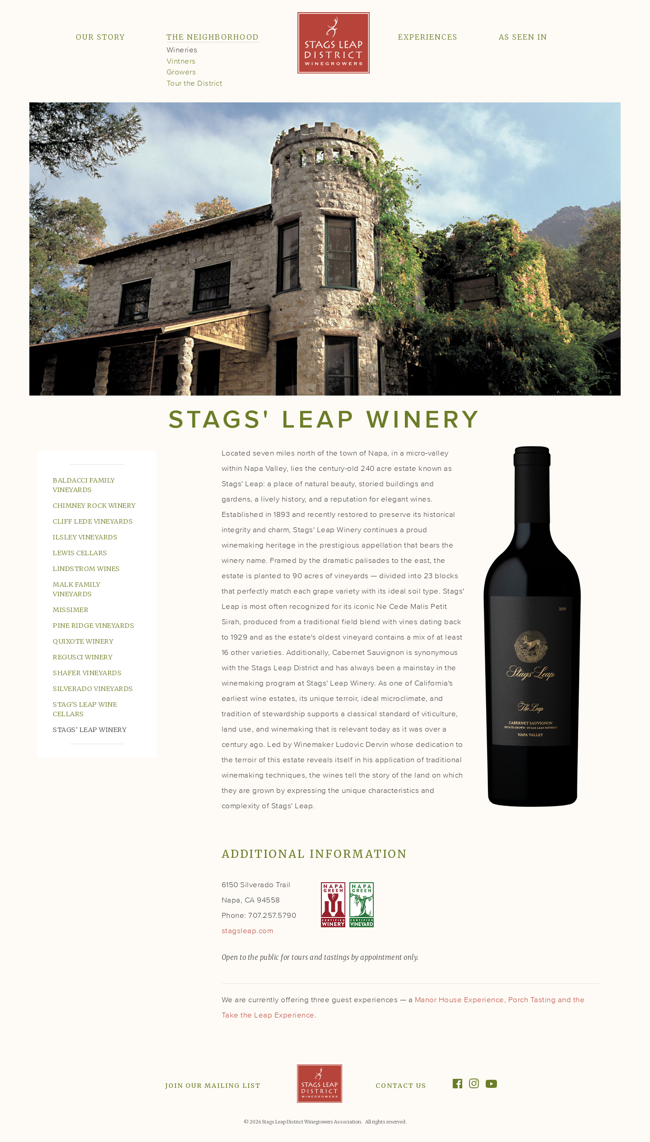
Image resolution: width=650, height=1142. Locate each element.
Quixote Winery (83, 641)
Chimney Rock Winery (94, 506)
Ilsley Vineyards (85, 537)
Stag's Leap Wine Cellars (85, 709)
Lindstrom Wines (86, 569)
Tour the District (195, 83)
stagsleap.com (248, 931)
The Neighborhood (213, 36)
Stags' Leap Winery (89, 730)
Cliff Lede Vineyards (93, 521)
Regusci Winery (82, 657)
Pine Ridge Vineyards (93, 626)
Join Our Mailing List (213, 1086)
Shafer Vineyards (87, 673)
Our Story (100, 36)
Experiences (428, 36)
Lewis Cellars (80, 553)
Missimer (70, 610)
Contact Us (401, 1086)
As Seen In (523, 36)
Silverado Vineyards (93, 689)
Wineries (182, 50)
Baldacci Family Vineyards (84, 485)
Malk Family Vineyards (77, 589)
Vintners (181, 61)
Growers (181, 72)
